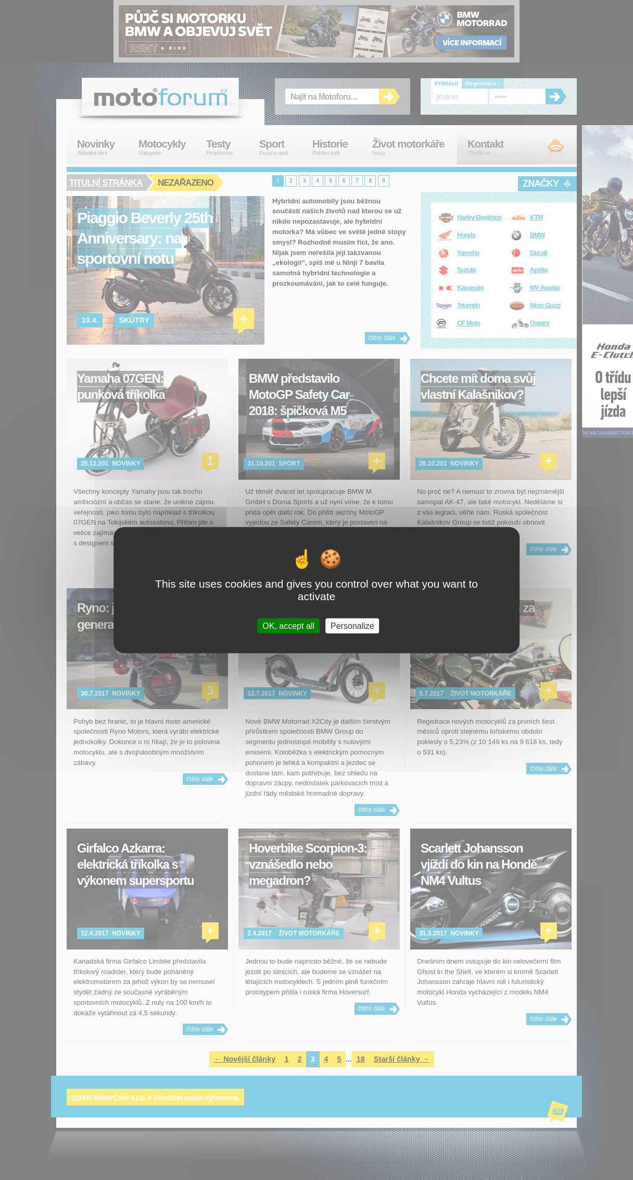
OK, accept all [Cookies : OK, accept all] (288, 626)
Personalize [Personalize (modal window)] (352, 626)
